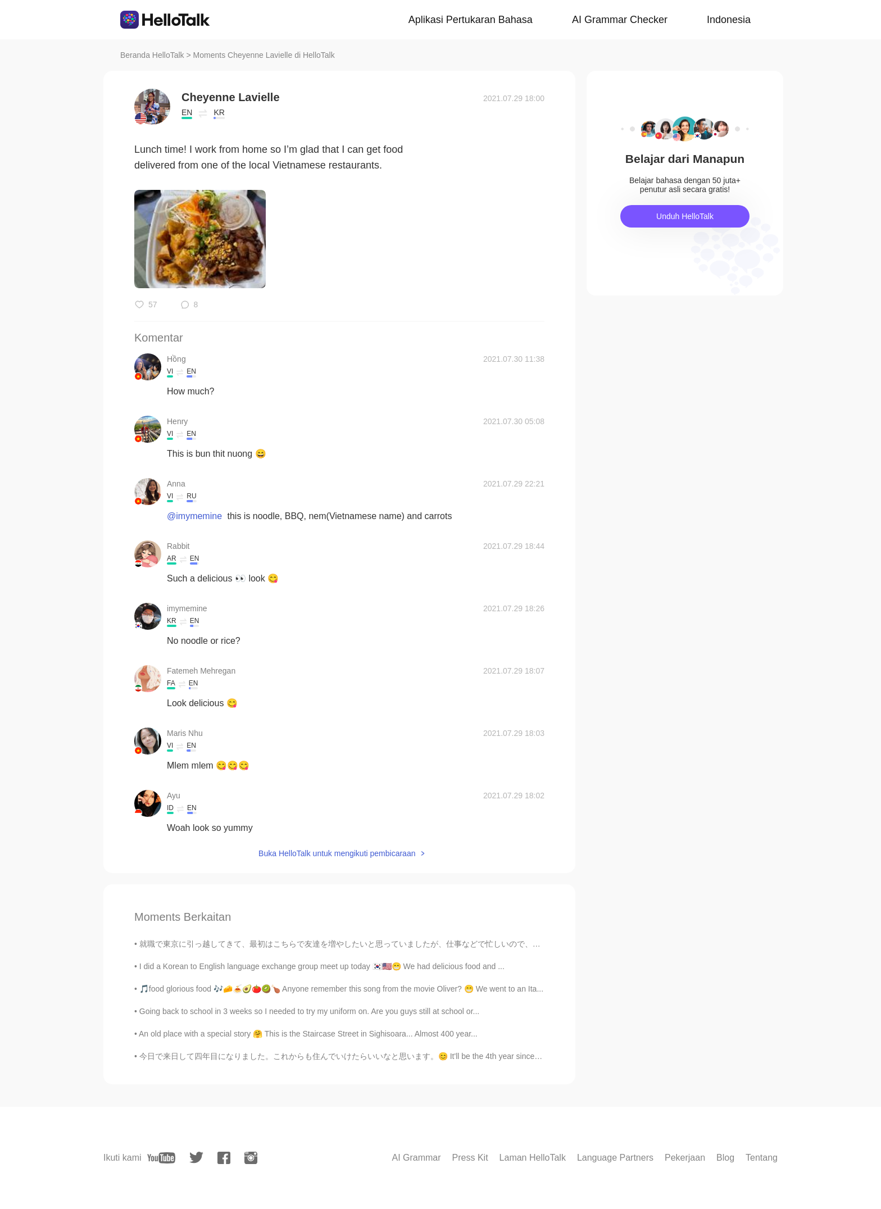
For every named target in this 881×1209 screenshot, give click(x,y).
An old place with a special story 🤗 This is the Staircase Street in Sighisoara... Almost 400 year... (308, 1033)
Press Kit (470, 1157)
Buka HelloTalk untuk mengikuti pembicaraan (336, 853)
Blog (725, 1157)
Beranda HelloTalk (152, 55)
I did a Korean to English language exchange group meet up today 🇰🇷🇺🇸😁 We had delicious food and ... (322, 966)
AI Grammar (416, 1157)
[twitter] (196, 1157)
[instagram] (250, 1158)
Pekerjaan (685, 1157)
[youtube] (161, 1157)
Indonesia (729, 19)
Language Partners (615, 1157)
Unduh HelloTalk (685, 216)
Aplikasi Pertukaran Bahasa (470, 19)
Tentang (762, 1157)
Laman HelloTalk (532, 1157)
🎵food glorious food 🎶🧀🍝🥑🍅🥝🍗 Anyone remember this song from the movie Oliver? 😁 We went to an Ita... (341, 988)
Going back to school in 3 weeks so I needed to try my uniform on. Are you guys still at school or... (309, 1011)
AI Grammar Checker (619, 19)
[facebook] (223, 1158)
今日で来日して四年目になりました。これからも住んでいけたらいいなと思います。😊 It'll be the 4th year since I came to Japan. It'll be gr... (386, 1056)
